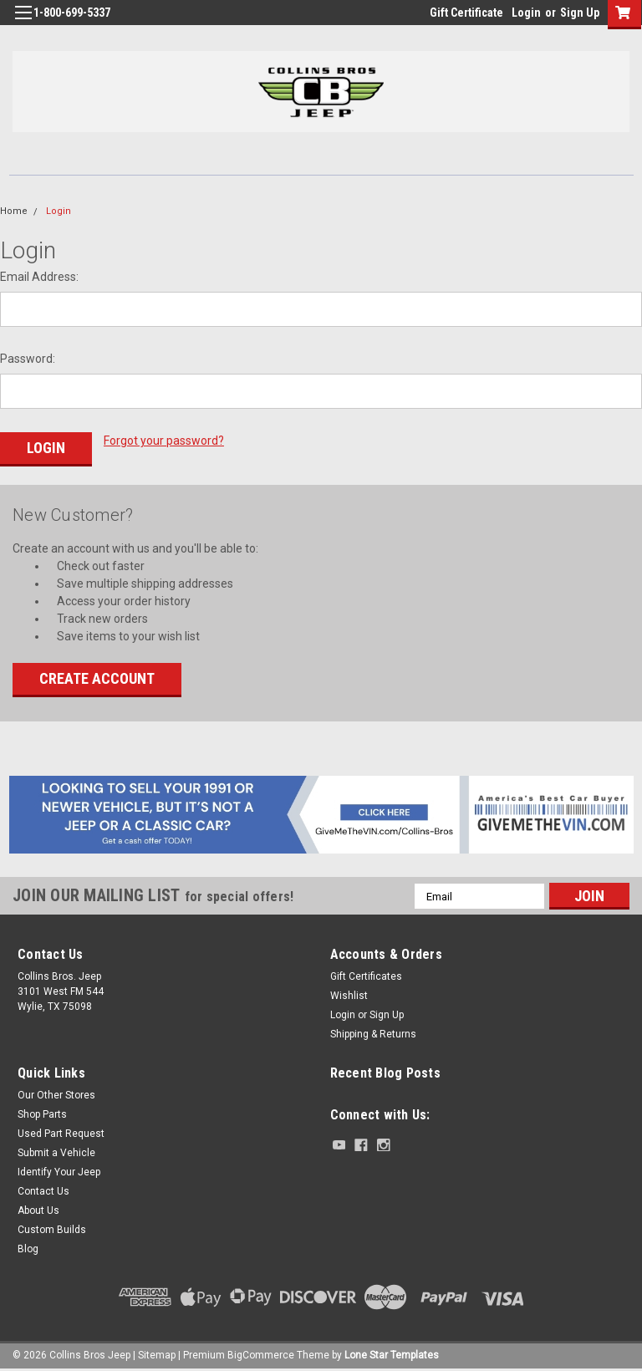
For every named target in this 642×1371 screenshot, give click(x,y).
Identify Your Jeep (59, 1171)
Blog (28, 1248)
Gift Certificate (466, 12)
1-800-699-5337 (71, 12)
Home (14, 211)
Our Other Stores (56, 1094)
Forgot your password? (164, 440)
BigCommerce (260, 1354)
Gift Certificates (366, 975)
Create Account (97, 677)
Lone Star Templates (391, 1354)
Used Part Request (61, 1133)
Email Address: (39, 276)
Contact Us (43, 1190)
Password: (27, 358)
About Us (38, 1210)
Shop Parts (42, 1113)
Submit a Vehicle (56, 1152)
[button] (321, 813)
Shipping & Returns (373, 1033)
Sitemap (157, 1354)
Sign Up (579, 12)
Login (526, 12)
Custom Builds (52, 1229)
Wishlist (349, 995)
